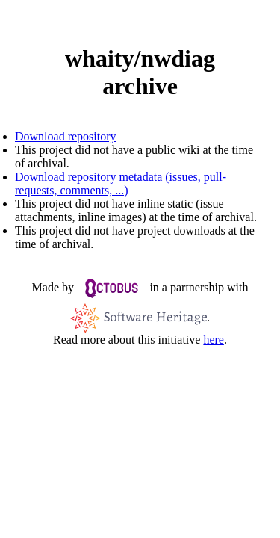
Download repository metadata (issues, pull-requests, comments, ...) (120, 183)
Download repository (65, 136)
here (213, 339)
